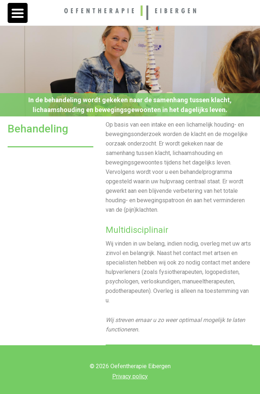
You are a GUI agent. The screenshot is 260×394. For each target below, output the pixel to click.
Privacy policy (130, 376)
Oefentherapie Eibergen (130, 12)
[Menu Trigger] (18, 13)
